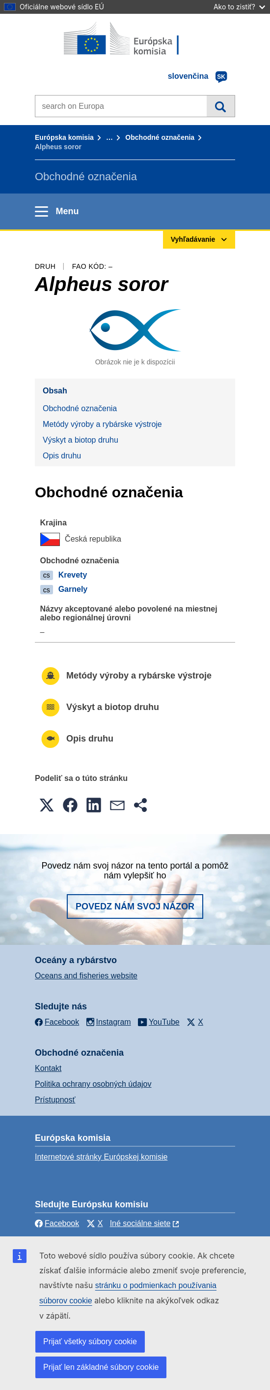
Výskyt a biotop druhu (80, 440)
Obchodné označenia (159, 137)
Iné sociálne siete (140, 1223)
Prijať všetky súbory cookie (90, 1341)
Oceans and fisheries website (86, 975)
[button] (46, 805)
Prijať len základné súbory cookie (101, 1367)
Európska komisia (64, 137)
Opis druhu (62, 456)
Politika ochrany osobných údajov (93, 1084)
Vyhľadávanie (221, 106)
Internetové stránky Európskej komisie (101, 1157)
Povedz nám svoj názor (135, 906)
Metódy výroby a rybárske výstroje (102, 424)
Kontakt (48, 1068)
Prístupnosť (55, 1100)
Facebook (57, 1223)
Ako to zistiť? (239, 6)
